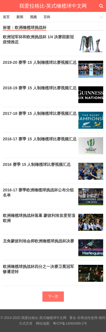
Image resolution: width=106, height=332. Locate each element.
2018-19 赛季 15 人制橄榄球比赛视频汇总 (40, 88)
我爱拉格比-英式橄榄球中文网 (53, 6)
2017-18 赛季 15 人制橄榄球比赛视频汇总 (40, 113)
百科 (47, 17)
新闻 (19, 17)
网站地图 (42, 323)
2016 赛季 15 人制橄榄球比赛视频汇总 (37, 164)
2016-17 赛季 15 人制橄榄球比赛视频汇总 (40, 139)
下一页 (53, 297)
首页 (6, 17)
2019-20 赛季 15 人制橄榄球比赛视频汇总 (40, 62)
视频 (33, 17)
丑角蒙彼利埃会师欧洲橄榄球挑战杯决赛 (38, 241)
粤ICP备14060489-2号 (70, 323)
